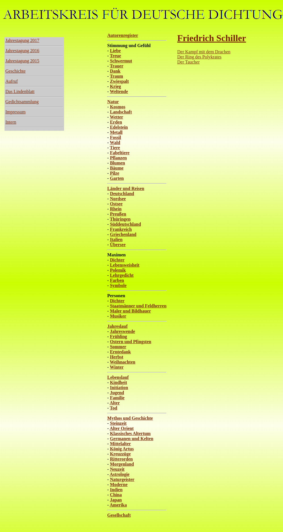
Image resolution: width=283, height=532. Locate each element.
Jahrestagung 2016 (22, 50)
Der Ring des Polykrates (199, 56)
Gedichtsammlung (22, 101)
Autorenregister (122, 35)
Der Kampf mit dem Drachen (203, 51)
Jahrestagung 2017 (22, 40)
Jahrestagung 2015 (22, 60)
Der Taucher (188, 62)
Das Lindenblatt (20, 91)
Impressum (15, 111)
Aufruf (11, 81)
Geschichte (15, 71)
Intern (10, 122)
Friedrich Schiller (211, 38)
